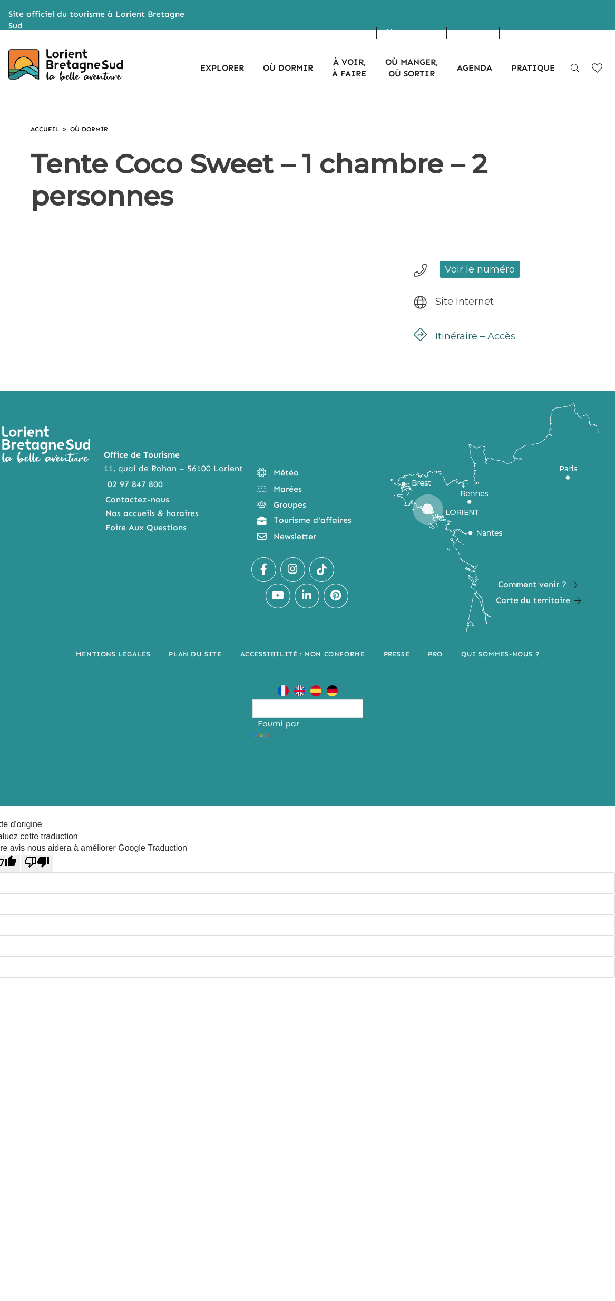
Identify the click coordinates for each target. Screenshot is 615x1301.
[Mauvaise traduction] (37, 863)
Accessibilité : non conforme (302, 654)
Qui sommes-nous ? (500, 654)
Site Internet (464, 301)
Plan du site (195, 654)
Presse (397, 654)
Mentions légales (113, 654)
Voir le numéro (480, 269)
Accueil (45, 129)
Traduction (284, 736)
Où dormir (89, 129)
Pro (435, 654)
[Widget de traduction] (307, 708)
